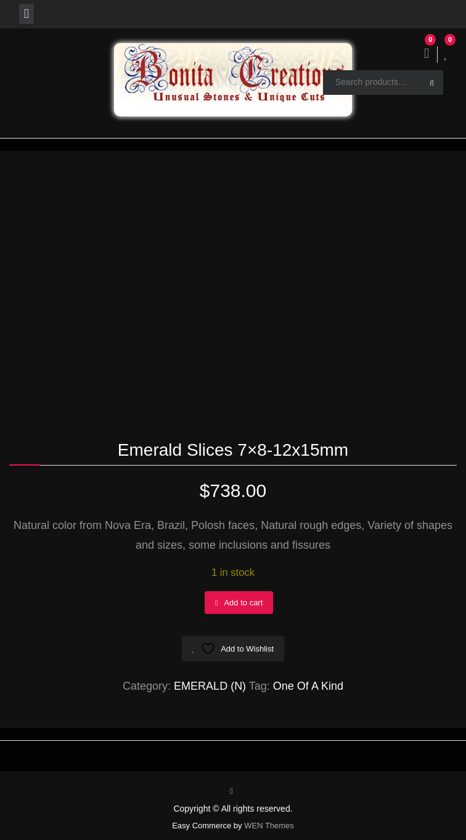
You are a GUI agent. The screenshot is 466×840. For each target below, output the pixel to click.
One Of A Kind (308, 686)
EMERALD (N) (210, 686)
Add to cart (243, 602)
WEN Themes (269, 825)
